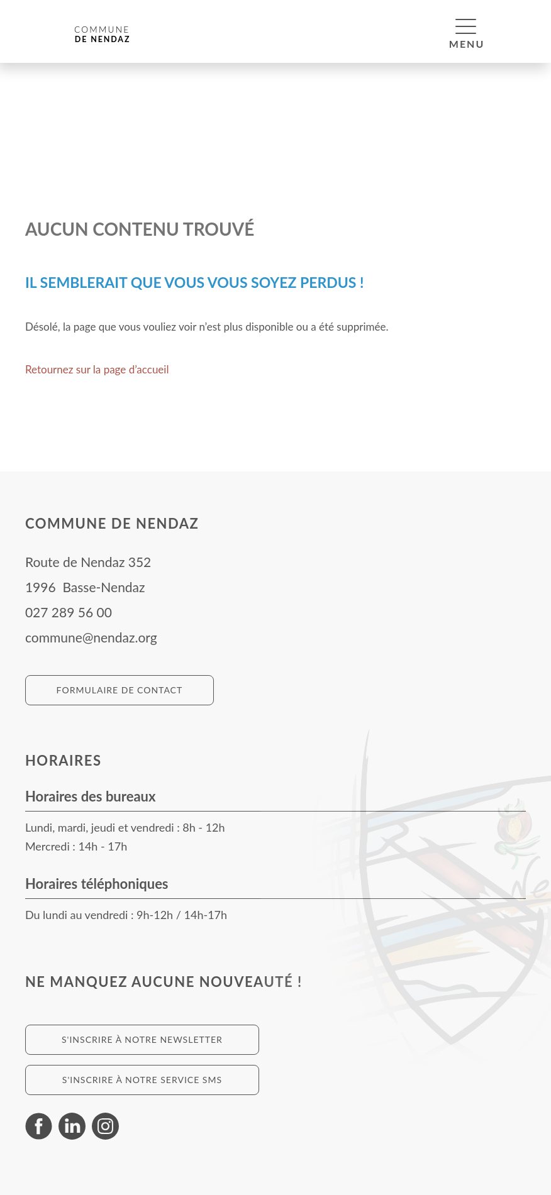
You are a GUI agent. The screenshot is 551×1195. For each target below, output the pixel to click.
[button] (465, 26)
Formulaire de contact (120, 690)
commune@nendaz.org (91, 637)
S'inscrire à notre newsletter (142, 1039)
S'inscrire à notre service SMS (142, 1079)
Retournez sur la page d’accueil (97, 369)
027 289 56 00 (68, 612)
